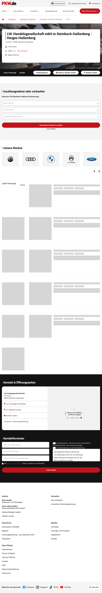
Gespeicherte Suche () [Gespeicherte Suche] (77, 4)
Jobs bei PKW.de (8, 557)
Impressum (6, 573)
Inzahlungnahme (42, 73)
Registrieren (55, 535)
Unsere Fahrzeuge (10, 73)
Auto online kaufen (68, 11)
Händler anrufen (90, 73)
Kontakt (22, 73)
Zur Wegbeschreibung (12, 410)
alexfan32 (82, 68)
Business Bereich (58, 4)
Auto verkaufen (57, 500)
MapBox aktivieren (75, 417)
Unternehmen (7, 549)
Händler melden (10, 415)
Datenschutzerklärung (14, 463)
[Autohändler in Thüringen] (27, 19)
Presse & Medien (8, 553)
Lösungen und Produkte (60, 531)
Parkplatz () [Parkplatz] (94, 4)
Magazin (5, 531)
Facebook (30, 587)
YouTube (67, 587)
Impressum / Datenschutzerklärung (16, 421)
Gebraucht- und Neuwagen (26, 501)
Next (99, 171)
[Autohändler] (12, 19)
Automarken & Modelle (10, 527)
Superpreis (6, 539)
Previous (94, 171)
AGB (4, 565)
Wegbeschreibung (13, 55)
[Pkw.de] (3, 19)
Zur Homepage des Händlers (15, 404)
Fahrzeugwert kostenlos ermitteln (51, 125)
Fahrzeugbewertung (51, 11)
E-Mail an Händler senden (66, 73)
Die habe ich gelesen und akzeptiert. (24, 463)
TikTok (55, 587)
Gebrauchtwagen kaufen (11, 512)
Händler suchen (8, 516)
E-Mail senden (12, 46)
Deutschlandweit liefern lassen (26, 507)
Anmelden (55, 527)
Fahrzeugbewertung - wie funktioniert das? (18, 535)
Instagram (44, 587)
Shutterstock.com (93, 68)
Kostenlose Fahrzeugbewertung (63, 504)
